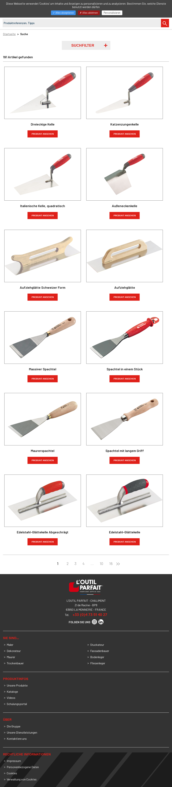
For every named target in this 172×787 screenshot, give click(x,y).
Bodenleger (97, 657)
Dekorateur (14, 651)
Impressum (14, 761)
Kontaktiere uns (17, 738)
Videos (11, 697)
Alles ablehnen (89, 12)
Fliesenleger (97, 663)
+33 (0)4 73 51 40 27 (89, 614)
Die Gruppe (13, 726)
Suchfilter (82, 45)
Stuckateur (97, 644)
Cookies (12, 773)
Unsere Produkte (17, 685)
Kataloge (12, 691)
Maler (10, 644)
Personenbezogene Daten (23, 767)
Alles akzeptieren (63, 12)
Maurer (11, 657)
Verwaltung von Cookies (22, 779)
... (92, 563)
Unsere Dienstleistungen (22, 732)
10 (101, 563)
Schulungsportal (17, 704)
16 (111, 563)
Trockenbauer (15, 663)
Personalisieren (112, 12)
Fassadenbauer (99, 651)
